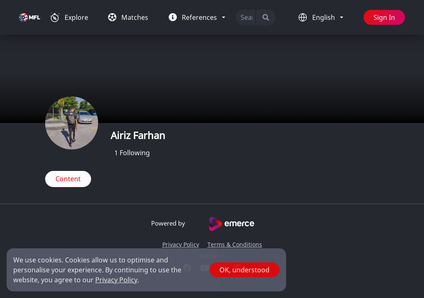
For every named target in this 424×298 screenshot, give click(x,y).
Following (132, 152)
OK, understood (244, 269)
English (324, 17)
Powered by (212, 224)
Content (68, 178)
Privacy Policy (180, 244)
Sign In (384, 17)
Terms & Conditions (234, 244)
